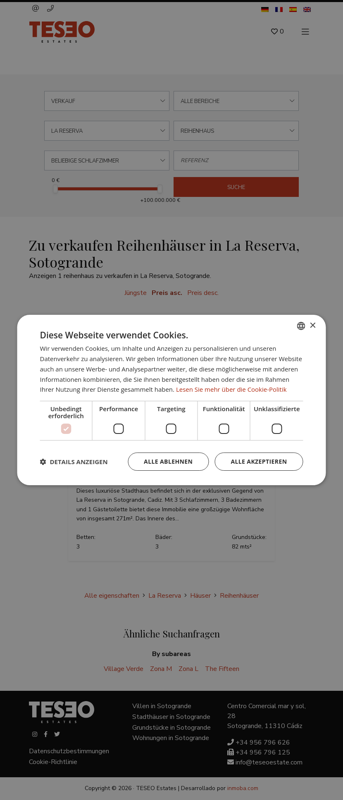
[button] (74, 461)
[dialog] (171, 400)
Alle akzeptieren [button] (259, 461)
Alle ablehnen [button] (168, 461)
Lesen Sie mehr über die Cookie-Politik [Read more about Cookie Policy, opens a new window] (231, 389)
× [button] (313, 325)
